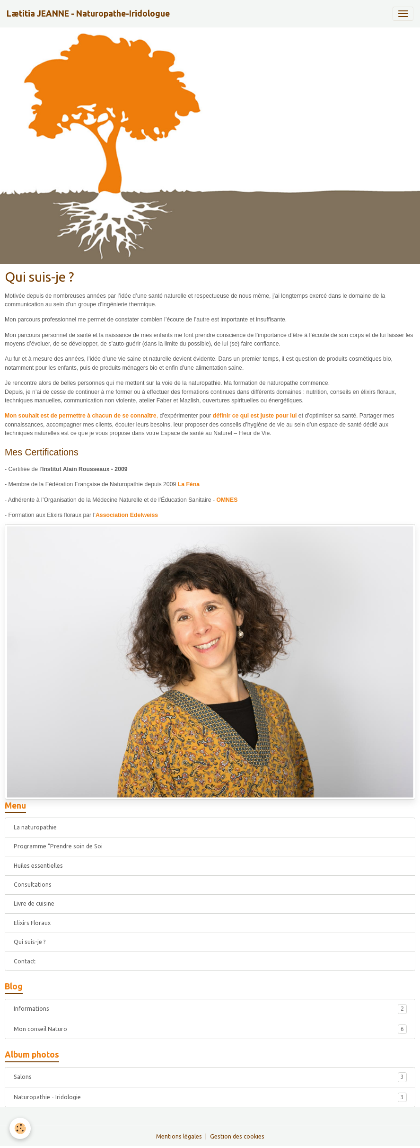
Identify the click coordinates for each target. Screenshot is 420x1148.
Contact (24, 961)
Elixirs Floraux (32, 923)
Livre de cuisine (34, 903)
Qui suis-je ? (30, 942)
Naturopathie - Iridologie (210, 1097)
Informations (210, 1009)
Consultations (33, 884)
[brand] (88, 14)
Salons (210, 1077)
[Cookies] (20, 1128)
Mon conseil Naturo (210, 1029)
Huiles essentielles (38, 866)
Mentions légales (179, 1136)
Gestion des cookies (237, 1136)
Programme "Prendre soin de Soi (58, 846)
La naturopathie (35, 827)
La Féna (189, 484)
